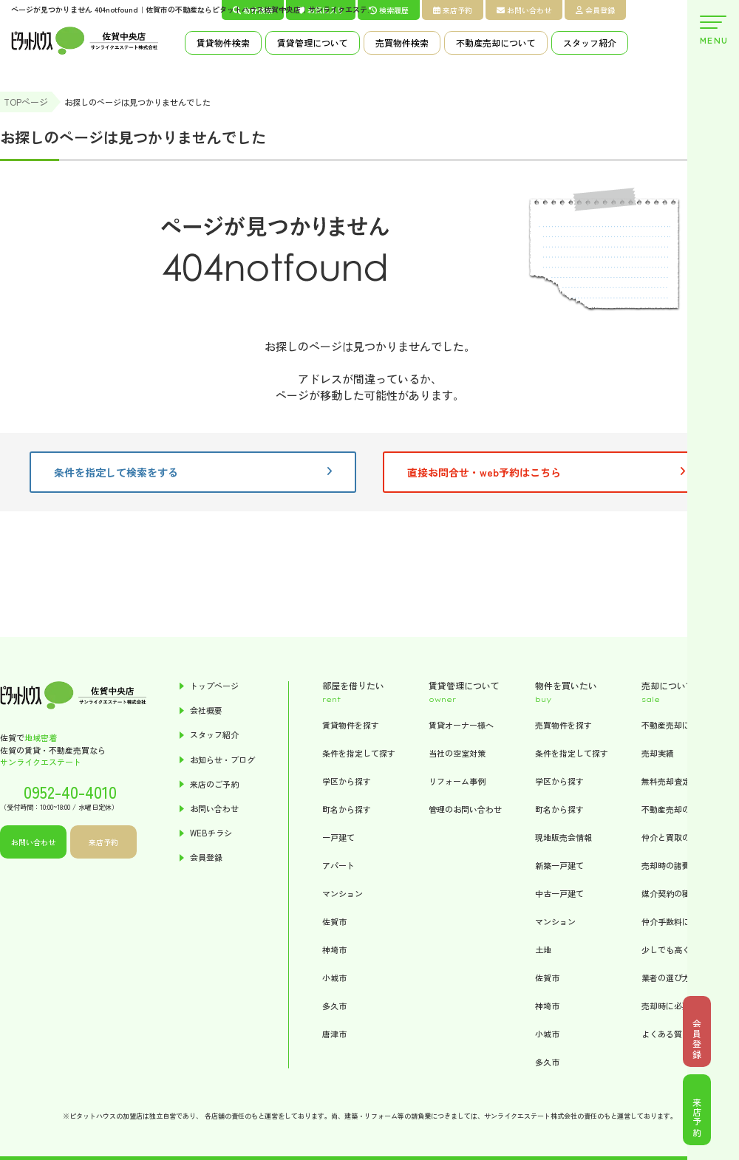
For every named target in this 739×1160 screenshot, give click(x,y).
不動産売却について (496, 42)
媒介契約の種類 (669, 893)
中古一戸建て (559, 893)
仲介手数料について (678, 921)
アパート (338, 865)
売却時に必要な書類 (678, 1005)
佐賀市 (334, 921)
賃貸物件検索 (223, 42)
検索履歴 (389, 10)
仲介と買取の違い (673, 837)
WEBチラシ (211, 833)
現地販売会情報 (563, 837)
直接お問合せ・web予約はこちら (546, 472)
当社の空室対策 (457, 753)
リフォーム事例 (457, 781)
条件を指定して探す (358, 753)
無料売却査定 (665, 781)
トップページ (214, 686)
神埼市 (334, 949)
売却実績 (657, 753)
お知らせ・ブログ (222, 760)
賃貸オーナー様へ (461, 725)
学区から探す (346, 781)
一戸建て (338, 837)
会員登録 (595, 10)
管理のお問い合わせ (465, 809)
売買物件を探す (563, 725)
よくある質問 (665, 1034)
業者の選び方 (665, 977)
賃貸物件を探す (350, 725)
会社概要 (206, 710)
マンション (342, 893)
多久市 (334, 1005)
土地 (543, 949)
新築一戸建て (559, 865)
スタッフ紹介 (589, 42)
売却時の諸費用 (669, 865)
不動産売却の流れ (673, 809)
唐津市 (334, 1034)
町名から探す (346, 809)
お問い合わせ (524, 10)
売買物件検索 (402, 42)
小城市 (334, 977)
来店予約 (452, 10)
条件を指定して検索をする (193, 472)
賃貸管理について (312, 42)
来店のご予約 (214, 784)
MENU (713, 31)
